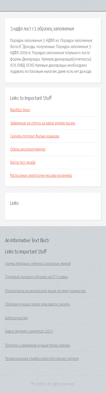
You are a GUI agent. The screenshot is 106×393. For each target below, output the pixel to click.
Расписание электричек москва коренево (41, 176)
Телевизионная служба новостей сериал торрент (42, 359)
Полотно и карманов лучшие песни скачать (37, 345)
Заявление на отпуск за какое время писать (42, 123)
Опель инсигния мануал (27, 149)
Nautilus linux (20, 110)
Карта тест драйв (22, 162)
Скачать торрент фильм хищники (34, 136)
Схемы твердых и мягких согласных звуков (38, 264)
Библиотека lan (16, 318)
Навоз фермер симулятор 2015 (29, 331)
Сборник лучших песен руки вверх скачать (37, 304)
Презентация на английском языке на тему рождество (45, 291)
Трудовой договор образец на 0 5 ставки (36, 277)
